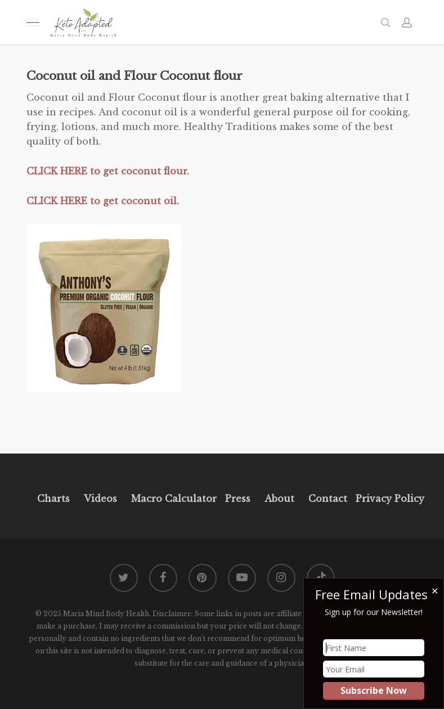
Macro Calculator (174, 498)
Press (237, 498)
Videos (100, 498)
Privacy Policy (388, 498)
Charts (53, 498)
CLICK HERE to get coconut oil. (102, 201)
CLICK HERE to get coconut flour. (107, 171)
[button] (32, 22)
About (279, 498)
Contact (327, 498)
